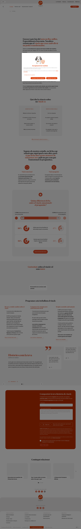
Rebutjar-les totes (52, 78)
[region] (41, 67)
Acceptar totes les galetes (38, 78)
